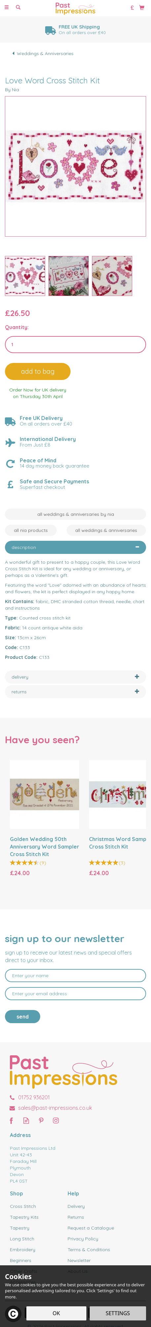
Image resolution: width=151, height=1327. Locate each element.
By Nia (12, 90)
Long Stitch (22, 1239)
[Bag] (141, 7)
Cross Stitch (23, 1206)
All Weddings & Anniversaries (106, 530)
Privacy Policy (83, 1239)
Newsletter (79, 1260)
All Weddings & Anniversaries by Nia (75, 514)
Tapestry (19, 1228)
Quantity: (17, 327)
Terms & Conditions (89, 1250)
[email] (75, 993)
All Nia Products (31, 530)
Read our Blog (26, 1120)
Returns (76, 1217)
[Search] (18, 7)
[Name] (75, 975)
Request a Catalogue (91, 1228)
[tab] (75, 547)
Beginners (20, 1260)
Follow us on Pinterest (41, 1120)
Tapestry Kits (24, 1217)
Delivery (76, 1206)
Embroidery (22, 1250)
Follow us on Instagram (56, 1120)
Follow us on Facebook (11, 1120)
